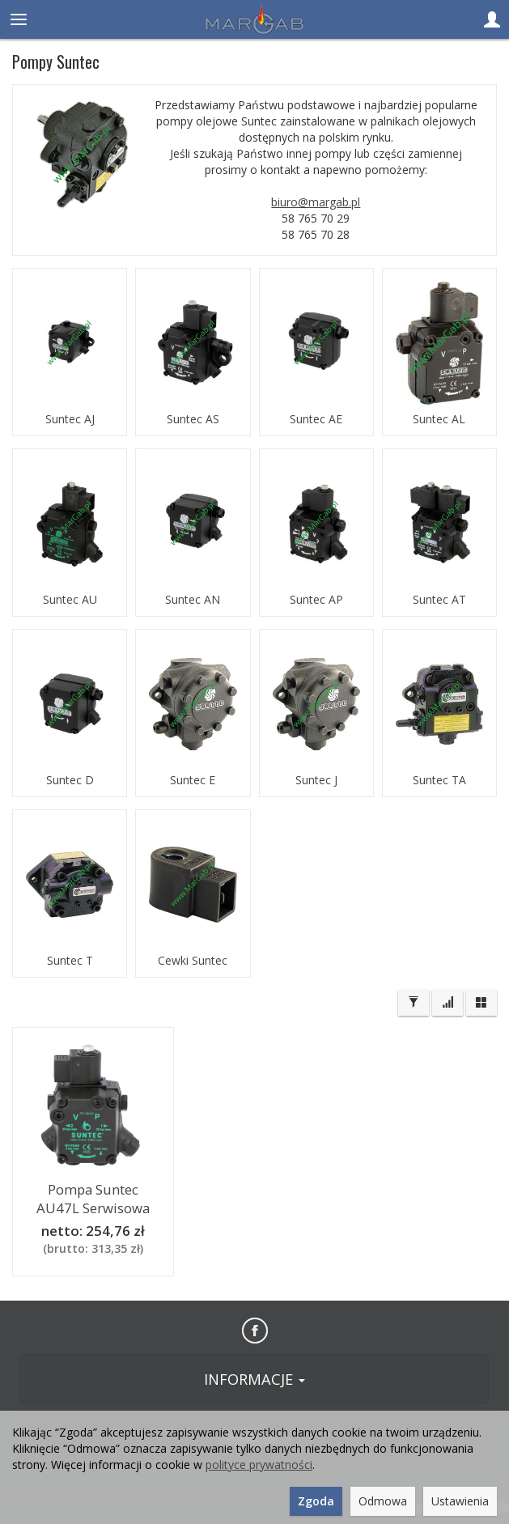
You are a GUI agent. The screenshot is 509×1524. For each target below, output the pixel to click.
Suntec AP (316, 599)
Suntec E (192, 780)
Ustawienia (460, 1501)
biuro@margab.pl (315, 202)
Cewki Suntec (192, 960)
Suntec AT (439, 599)
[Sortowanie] (447, 1003)
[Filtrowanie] (413, 1003)
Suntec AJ (70, 419)
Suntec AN (192, 599)
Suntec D (70, 780)
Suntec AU (70, 599)
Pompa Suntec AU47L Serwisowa (93, 1198)
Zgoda (316, 1501)
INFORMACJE (254, 1379)
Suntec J (316, 780)
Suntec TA (439, 780)
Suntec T (70, 960)
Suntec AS (193, 419)
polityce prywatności (259, 1464)
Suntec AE (316, 419)
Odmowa (382, 1501)
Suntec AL (439, 419)
